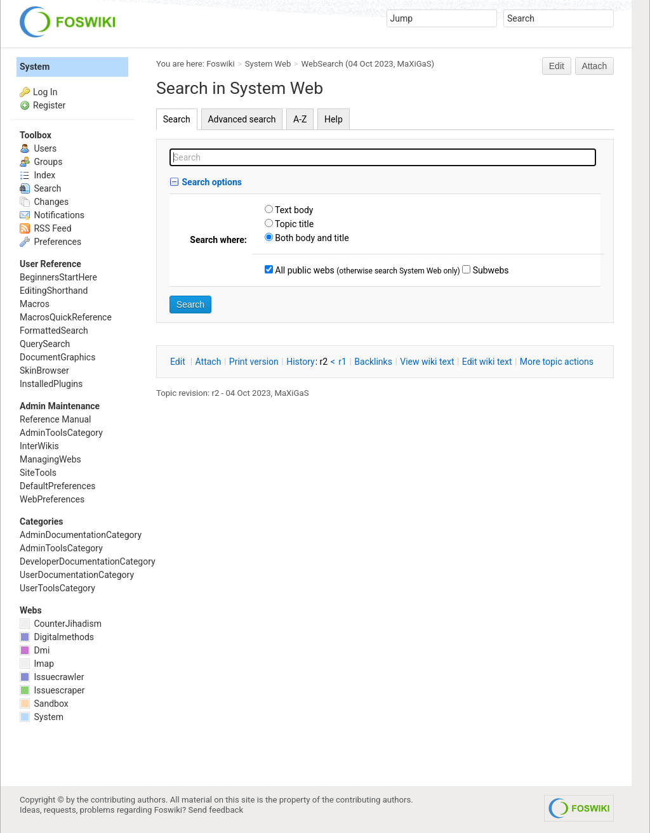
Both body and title (311, 238)
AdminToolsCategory (61, 433)
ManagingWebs (50, 459)
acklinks (373, 362)
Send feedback (216, 810)
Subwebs (489, 270)
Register (49, 105)
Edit (556, 66)
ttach (209, 362)
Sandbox (44, 704)
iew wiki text (427, 362)
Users (38, 148)
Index (37, 175)
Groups (41, 162)
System (35, 67)
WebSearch (322, 64)
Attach (594, 66)
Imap (37, 664)
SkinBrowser (44, 370)
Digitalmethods (57, 637)
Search (176, 119)
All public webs (304, 270)
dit (178, 362)
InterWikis (39, 446)
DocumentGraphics (57, 357)
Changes (44, 202)
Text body (293, 210)
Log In (45, 92)
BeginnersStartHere (58, 277)
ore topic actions (557, 362)
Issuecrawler (52, 677)
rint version (254, 362)
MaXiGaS (414, 64)
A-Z (300, 119)
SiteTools (38, 473)
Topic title (293, 224)
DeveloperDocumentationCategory (88, 561)
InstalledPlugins (51, 384)
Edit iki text (487, 362)
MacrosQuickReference (66, 317)
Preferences (50, 242)
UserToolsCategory (57, 588)
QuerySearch (45, 344)
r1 (342, 362)
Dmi (35, 650)
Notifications (52, 215)
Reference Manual (55, 419)
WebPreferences (52, 499)
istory (300, 362)
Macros (35, 304)
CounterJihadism (61, 624)
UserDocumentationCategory (77, 575)
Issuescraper (52, 690)
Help (333, 119)
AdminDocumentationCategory (81, 535)
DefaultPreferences (58, 486)
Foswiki (220, 64)
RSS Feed (46, 228)
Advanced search (241, 119)
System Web (268, 64)
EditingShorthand (54, 290)
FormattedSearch (54, 330)
